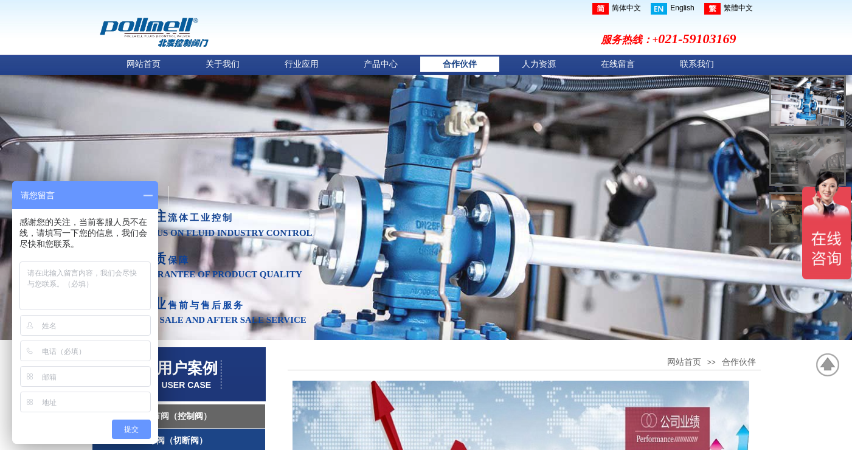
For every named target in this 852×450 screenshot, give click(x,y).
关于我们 (223, 64)
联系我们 (697, 64)
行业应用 (302, 64)
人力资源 (539, 64)
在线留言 (618, 64)
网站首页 (143, 64)
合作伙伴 (460, 64)
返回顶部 (828, 365)
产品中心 (381, 64)
